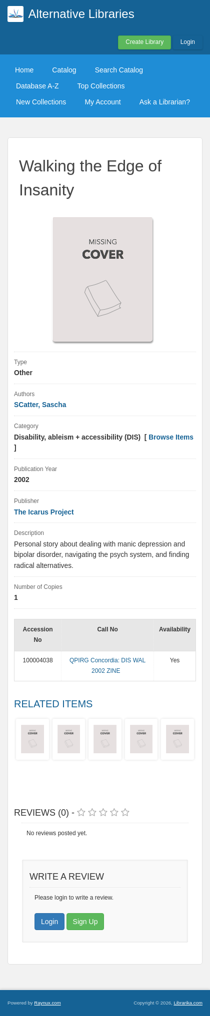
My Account (102, 102)
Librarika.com (188, 1003)
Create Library (145, 41)
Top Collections (101, 86)
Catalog (64, 70)
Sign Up (85, 922)
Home (24, 70)
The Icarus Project (44, 512)
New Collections (41, 102)
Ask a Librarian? (165, 102)
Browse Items (171, 437)
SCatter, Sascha (40, 405)
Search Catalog (119, 70)
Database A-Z (37, 86)
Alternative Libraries (81, 13)
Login (187, 41)
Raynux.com (47, 1003)
